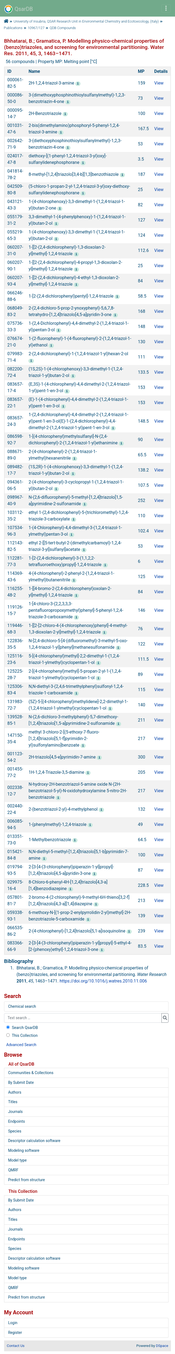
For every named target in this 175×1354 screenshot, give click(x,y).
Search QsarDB (21, 1027)
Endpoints (16, 1121)
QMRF (13, 1170)
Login (12, 1323)
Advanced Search (21, 1045)
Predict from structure (26, 1180)
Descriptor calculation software (34, 1140)
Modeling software (23, 1150)
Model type (17, 1160)
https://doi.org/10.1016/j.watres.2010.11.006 (103, 981)
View (159, 83)
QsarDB (18, 9)
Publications (13, 28)
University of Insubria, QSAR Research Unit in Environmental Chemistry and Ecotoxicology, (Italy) (86, 21)
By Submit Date (21, 1082)
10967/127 (36, 28)
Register (15, 1332)
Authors (14, 1092)
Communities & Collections (30, 1073)
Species (14, 1131)
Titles (12, 1102)
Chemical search (22, 1006)
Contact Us (15, 1346)
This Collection (21, 1035)
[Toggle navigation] (166, 8)
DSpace (162, 1346)
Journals (15, 1111)
